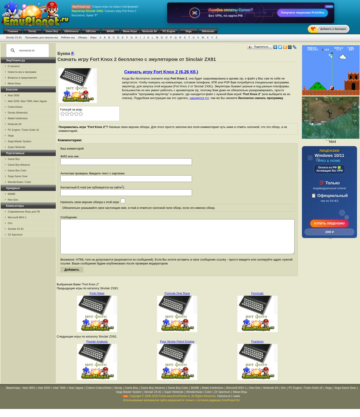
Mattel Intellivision (18, 118)
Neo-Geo (13, 199)
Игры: (93, 37)
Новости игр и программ (22, 72)
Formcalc (257, 300)
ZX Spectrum (15, 234)
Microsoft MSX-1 (17, 217)
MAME (110, 31)
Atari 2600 (13, 95)
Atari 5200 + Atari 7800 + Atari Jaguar (60, 394)
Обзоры (82, 37)
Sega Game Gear (18, 176)
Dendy (32, 31)
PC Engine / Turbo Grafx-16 (23, 129)
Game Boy (52, 31)
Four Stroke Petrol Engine (177, 348)
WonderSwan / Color (19, 182)
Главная (13, 31)
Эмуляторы (13, 394)
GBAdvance (71, 31)
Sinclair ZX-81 (14, 37)
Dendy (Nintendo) (18, 112)
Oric (10, 223)
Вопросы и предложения (22, 77)
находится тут (199, 98)
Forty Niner (97, 300)
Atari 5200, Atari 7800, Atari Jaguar (27, 101)
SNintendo (208, 31)
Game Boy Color (17, 170)
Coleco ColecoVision (99, 394)
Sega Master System (19, 141)
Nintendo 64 (149, 31)
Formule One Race (177, 300)
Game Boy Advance (19, 164)
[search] (26, 50)
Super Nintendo (16, 147)
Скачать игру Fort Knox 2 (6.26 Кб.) (161, 71)
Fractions (257, 348)
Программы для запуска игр (41, 37)
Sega (188, 31)
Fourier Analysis (96, 348)
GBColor (91, 31)
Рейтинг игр (68, 37)
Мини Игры (130, 31)
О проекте (14, 66)
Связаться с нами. (229, 403)
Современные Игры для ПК (24, 211)
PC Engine (169, 31)
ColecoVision (15, 106)
